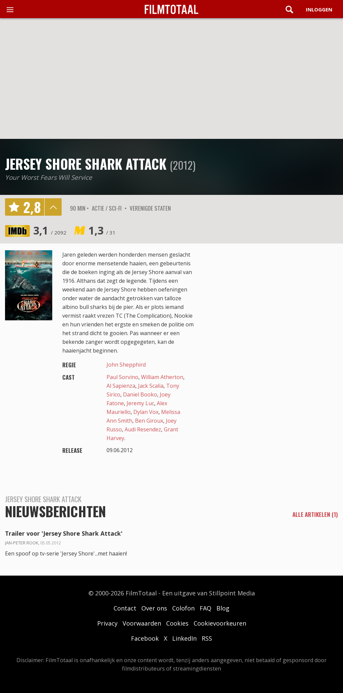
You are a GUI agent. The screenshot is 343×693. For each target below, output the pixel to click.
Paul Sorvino (122, 377)
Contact (125, 608)
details (53, 207)
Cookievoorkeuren (220, 623)
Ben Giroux (149, 420)
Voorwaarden (142, 623)
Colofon (183, 608)
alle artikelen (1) (315, 514)
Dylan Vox (145, 412)
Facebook (145, 638)
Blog (222, 608)
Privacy (107, 623)
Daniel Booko (140, 394)
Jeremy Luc (140, 403)
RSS (207, 638)
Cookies (177, 623)
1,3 (102, 230)
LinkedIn (184, 638)
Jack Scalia (150, 385)
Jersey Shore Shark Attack (85, 164)
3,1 (49, 230)
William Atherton (162, 377)
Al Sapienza (121, 385)
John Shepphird (126, 364)
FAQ (205, 608)
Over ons (154, 608)
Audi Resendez (143, 429)
